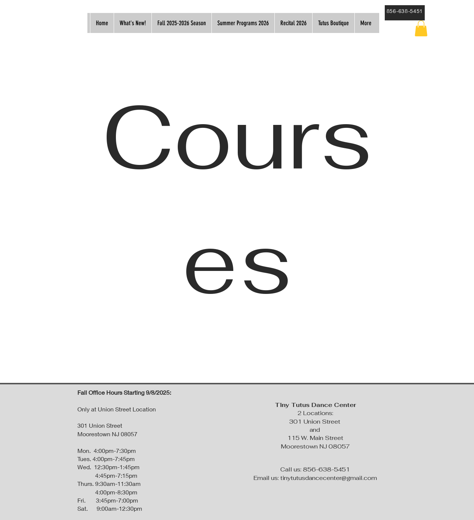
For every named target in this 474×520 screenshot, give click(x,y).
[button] (421, 28)
